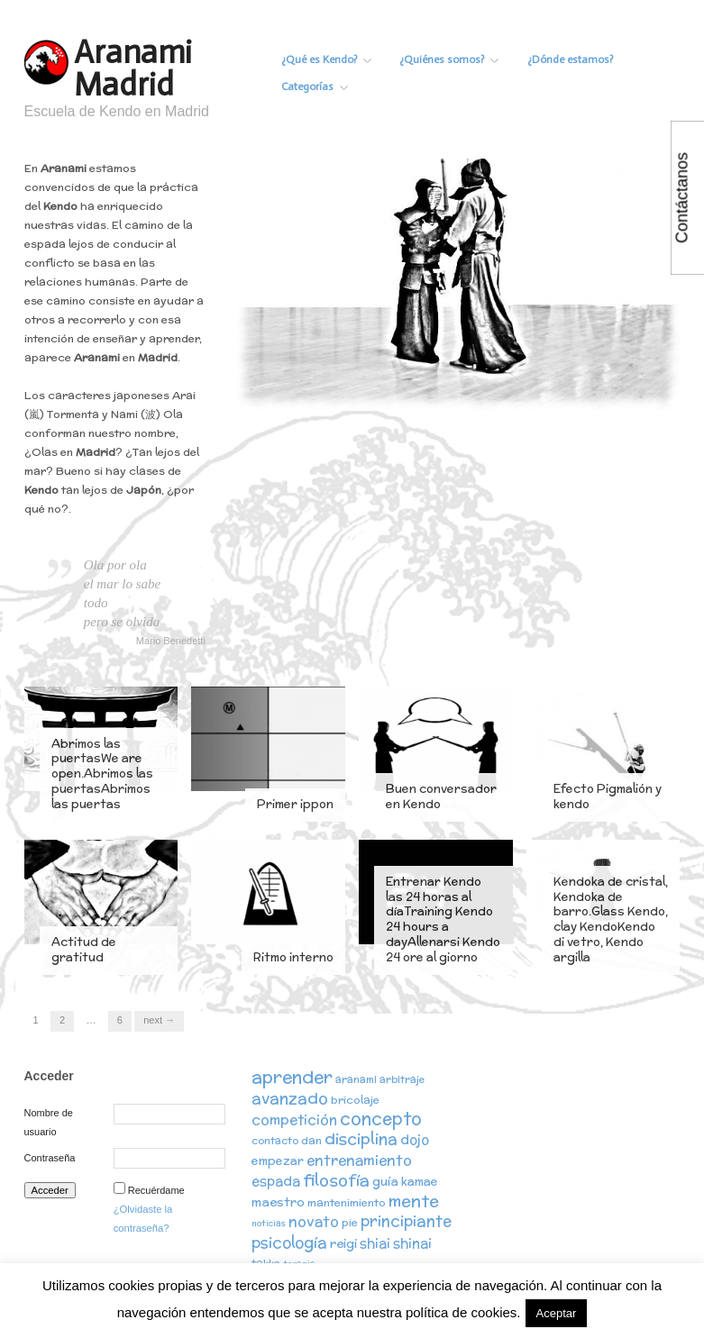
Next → (159, 1020)
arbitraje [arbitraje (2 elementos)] (402, 1079)
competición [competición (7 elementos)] (294, 1120)
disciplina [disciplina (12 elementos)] (361, 1140)
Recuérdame (156, 1190)
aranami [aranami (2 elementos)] (356, 1079)
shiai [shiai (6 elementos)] (375, 1243)
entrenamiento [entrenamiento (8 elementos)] (359, 1161)
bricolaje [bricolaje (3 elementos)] (355, 1100)
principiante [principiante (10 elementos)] (406, 1222)
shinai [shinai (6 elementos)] (412, 1243)
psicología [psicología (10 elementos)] (289, 1243)
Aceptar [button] (556, 1313)
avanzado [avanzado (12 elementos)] (289, 1099)
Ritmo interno (293, 957)
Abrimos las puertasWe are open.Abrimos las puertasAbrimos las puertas (102, 774)
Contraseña (50, 1157)
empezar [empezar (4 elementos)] (277, 1162)
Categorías (324, 86)
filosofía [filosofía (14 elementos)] (336, 1181)
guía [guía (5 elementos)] (385, 1183)
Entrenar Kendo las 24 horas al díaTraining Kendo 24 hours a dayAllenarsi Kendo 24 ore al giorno (443, 919)
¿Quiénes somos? (468, 59)
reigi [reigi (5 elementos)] (343, 1244)
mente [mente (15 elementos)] (414, 1202)
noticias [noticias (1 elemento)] (268, 1225)
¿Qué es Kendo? (336, 59)
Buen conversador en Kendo (441, 796)
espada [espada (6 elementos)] (275, 1182)
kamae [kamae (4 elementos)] (419, 1183)
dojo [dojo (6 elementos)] (414, 1141)
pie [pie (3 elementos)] (350, 1224)
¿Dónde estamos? (599, 59)
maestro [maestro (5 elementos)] (278, 1204)
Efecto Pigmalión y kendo (607, 796)
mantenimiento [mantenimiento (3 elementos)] (346, 1204)
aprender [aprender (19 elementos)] (292, 1076)
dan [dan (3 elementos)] (311, 1142)
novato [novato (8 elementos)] (313, 1223)
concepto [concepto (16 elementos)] (381, 1119)
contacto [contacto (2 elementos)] (274, 1142)
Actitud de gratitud (83, 949)
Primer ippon (295, 804)
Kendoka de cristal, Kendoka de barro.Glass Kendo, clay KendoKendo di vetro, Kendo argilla (610, 919)
